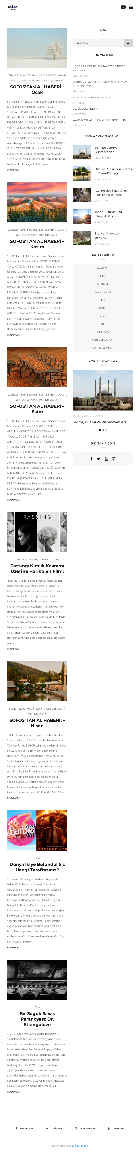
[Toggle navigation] (130, 7)
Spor (103, 315)
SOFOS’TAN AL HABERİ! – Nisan (37, 723)
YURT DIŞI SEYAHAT (31, 81)
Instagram (85, 1129)
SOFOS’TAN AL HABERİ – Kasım (37, 244)
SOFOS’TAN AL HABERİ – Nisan (91, 97)
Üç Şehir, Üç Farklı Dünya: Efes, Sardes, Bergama (99, 68)
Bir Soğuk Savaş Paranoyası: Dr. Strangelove (37, 1019)
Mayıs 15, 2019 (102, 244)
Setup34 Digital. (80, 1146)
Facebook (24, 1129)
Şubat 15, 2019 (103, 222)
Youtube (116, 1129)
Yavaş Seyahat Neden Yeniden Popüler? (99, 120)
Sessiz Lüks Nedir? (85, 108)
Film (22, 75)
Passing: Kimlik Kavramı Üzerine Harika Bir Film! (37, 568)
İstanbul (31, 75)
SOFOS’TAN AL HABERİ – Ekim (37, 409)
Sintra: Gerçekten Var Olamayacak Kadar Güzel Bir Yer (101, 83)
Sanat (15, 81)
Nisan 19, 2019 (102, 158)
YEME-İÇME (102, 331)
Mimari (62, 75)
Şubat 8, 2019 (102, 180)
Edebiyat (12, 75)
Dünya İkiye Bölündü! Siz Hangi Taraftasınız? (37, 867)
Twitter (54, 1129)
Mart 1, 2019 (101, 201)
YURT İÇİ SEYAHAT (53, 81)
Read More (13, 170)
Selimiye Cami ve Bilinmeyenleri (99, 422)
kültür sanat (47, 75)
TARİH (54, 560)
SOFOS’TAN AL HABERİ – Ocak (37, 89)
